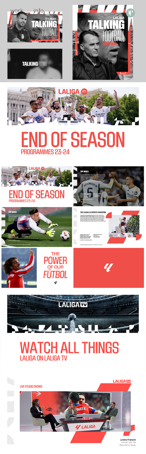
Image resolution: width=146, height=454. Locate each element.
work (16, 10)
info (39, 10)
